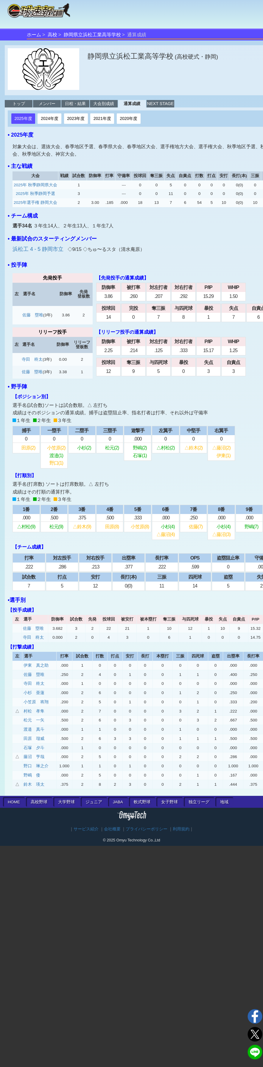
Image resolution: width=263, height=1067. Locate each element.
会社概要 (112, 829)
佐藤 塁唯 (32, 315)
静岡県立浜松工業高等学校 (92, 34)
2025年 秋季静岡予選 (35, 193)
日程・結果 (75, 103)
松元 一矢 (34, 720)
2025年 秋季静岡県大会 (35, 185)
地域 (224, 802)
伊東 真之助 (36, 665)
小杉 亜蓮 (34, 692)
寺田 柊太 (32, 359)
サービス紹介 (86, 829)
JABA (118, 802)
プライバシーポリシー (146, 829)
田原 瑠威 (34, 738)
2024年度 (49, 118)
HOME (14, 802)
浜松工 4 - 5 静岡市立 (39, 249)
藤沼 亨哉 (34, 756)
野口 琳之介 (36, 766)
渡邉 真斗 (34, 729)
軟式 (142, 802)
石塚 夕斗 (34, 748)
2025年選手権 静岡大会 (35, 202)
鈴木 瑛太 (34, 784)
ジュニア (93, 802)
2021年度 (102, 118)
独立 (199, 802)
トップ (19, 103)
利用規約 (181, 829)
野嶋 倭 (32, 775)
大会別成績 (103, 103)
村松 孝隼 (34, 711)
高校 (52, 34)
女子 (169, 802)
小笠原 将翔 (36, 702)
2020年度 (128, 118)
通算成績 (132, 103)
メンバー (47, 103)
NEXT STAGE (160, 103)
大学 (66, 802)
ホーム (34, 34)
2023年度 (76, 118)
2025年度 (23, 118)
